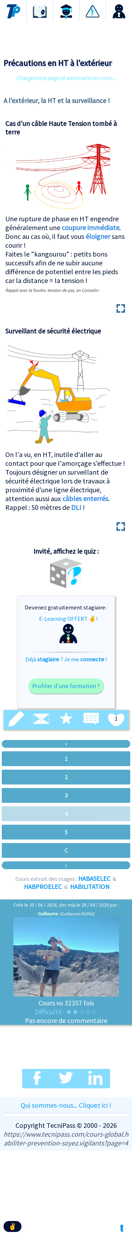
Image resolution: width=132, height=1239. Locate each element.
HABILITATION (89, 887)
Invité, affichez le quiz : (66, 551)
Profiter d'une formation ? (66, 686)
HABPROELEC (43, 887)
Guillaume (48, 914)
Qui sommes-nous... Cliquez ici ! (66, 1105)
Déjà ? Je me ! (66, 659)
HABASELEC (94, 878)
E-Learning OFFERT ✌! (68, 629)
